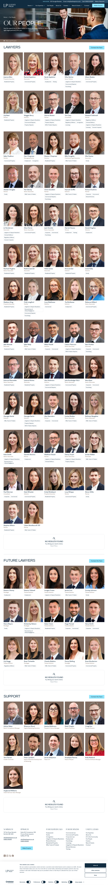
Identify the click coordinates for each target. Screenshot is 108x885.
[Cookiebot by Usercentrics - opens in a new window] (9, 882)
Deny (95, 875)
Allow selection (95, 870)
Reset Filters (54, 545)
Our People (12, 17)
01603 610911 (8, 839)
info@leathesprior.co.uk (27, 839)
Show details (78, 882)
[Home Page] (10, 5)
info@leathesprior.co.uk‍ (10, 837)
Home (5, 17)
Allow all (95, 865)
